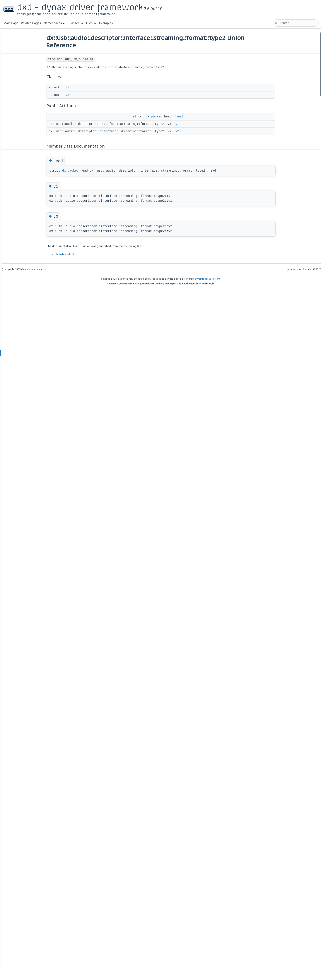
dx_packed (168, 116)
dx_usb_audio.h (79, 254)
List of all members (282, 99)
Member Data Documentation (289, 75)
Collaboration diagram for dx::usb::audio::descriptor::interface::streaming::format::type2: (119, 67)
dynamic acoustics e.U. (207, 278)
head (193, 116)
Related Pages (31, 23)
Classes (75, 23)
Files (91, 23)
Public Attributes (281, 52)
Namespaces (54, 23)
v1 (81, 87)
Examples (106, 23)
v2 (81, 95)
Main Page (10, 23)
